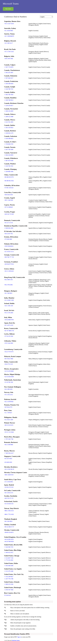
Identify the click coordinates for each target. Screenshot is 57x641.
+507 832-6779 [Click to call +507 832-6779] (8, 407)
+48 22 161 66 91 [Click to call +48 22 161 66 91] (8, 425)
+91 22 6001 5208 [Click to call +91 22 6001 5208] (9, 300)
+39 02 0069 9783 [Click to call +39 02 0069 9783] (9, 319)
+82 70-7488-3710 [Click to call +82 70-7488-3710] (9, 330)
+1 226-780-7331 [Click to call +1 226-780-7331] (8, 89)
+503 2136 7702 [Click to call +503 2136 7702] (8, 233)
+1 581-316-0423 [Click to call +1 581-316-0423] (8, 127)
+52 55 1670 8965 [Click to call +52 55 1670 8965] (9, 371)
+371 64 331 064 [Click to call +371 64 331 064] (8, 336)
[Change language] (46, 17)
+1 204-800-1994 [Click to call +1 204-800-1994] (8, 171)
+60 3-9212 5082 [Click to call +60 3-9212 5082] (8, 358)
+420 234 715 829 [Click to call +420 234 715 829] (9, 214)
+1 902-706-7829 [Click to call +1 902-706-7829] (8, 94)
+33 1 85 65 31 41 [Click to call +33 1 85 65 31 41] (9, 251)
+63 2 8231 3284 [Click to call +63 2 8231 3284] (8, 419)
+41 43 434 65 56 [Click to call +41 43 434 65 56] (8, 503)
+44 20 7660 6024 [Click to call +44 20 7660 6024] (9, 541)
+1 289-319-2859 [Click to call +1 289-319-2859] (8, 111)
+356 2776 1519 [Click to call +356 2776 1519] (8, 364)
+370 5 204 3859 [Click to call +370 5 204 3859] (8, 343)
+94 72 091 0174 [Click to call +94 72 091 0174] (8, 492)
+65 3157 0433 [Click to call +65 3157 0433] (8, 458)
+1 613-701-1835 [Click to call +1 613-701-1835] (8, 122)
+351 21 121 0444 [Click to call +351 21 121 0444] (9, 432)
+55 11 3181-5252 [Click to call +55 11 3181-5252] (9, 51)
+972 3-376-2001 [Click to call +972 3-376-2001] (8, 312)
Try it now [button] (8, 9)
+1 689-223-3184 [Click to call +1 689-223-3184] (8, 584)
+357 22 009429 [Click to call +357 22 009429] (8, 207)
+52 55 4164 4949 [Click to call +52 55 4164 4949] (9, 376)
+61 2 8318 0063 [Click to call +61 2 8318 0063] (8, 30)
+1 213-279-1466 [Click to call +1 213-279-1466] (8, 571)
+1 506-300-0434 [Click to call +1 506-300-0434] (8, 83)
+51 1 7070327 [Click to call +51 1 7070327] (8, 412)
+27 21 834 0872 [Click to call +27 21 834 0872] (8, 481)
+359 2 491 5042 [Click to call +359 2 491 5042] (8, 58)
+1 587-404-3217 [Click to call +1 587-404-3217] (8, 78)
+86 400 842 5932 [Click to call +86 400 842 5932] (9, 180)
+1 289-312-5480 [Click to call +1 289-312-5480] (8, 116)
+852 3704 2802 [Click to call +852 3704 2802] (8, 284)
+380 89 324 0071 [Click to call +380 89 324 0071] (9, 532)
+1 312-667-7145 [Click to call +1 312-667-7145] (8, 558)
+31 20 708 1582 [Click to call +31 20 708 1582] (8, 382)
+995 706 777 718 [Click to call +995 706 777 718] (9, 257)
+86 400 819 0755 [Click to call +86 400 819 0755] (9, 177)
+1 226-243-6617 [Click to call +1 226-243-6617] (8, 105)
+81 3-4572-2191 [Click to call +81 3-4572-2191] (8, 325)
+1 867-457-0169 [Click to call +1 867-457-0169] (8, 160)
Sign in (19, 637)
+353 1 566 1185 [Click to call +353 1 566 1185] (8, 305)
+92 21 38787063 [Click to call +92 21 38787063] (8, 401)
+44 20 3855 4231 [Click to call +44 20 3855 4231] (9, 539)
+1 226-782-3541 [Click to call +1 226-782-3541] (8, 166)
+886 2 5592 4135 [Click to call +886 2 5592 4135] (9, 510)
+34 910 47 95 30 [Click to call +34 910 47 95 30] (8, 487)
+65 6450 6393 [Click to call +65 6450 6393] (8, 462)
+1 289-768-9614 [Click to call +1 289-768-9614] (8, 100)
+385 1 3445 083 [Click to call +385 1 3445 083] (8, 200)
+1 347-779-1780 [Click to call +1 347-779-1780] (8, 578)
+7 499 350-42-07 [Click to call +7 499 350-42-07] (9, 453)
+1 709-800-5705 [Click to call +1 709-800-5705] (8, 144)
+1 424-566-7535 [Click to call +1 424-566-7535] (8, 547)
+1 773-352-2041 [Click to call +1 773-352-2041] (8, 560)
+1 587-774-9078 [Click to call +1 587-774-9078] (8, 67)
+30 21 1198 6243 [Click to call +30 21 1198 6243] (9, 271)
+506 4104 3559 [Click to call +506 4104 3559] (8, 194)
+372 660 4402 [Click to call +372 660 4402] (8, 239)
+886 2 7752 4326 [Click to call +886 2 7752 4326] (9, 514)
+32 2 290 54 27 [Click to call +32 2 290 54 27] (8, 43)
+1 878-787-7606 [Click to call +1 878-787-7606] (8, 589)
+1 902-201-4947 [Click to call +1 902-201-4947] (8, 72)
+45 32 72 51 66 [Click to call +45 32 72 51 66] (8, 222)
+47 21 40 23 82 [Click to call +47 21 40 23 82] (8, 394)
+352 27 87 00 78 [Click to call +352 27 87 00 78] (8, 351)
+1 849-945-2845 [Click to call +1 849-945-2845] (8, 228)
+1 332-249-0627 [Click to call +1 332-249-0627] (8, 576)
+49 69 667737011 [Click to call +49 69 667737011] (9, 264)
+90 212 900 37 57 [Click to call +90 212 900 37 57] (9, 527)
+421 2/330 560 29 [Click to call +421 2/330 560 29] (9, 469)
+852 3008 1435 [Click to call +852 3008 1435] (8, 279)
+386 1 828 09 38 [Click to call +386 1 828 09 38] (8, 474)
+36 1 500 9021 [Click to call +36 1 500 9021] (8, 293)
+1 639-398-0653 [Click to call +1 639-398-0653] (8, 138)
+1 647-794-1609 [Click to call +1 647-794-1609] (8, 149)
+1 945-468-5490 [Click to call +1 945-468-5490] (8, 565)
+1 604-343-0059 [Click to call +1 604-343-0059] (8, 155)
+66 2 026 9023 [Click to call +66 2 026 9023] (8, 521)
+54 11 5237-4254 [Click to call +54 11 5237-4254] (9, 23)
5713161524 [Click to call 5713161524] (7, 595)
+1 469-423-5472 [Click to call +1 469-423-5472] (8, 552)
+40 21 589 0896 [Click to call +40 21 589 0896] (8, 444)
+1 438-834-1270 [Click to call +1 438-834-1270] (8, 133)
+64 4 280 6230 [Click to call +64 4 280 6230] (8, 389)
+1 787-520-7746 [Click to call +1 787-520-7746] (8, 439)
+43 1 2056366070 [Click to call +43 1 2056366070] (9, 36)
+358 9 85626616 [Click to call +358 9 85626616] (8, 246)
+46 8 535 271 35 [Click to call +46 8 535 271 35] (8, 498)
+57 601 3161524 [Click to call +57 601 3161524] (8, 187)
